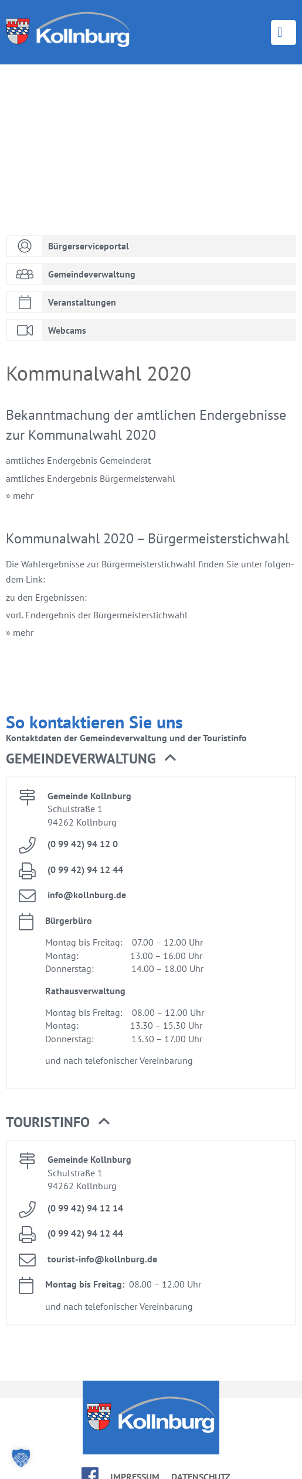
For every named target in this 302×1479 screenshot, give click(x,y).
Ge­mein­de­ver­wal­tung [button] (91, 759)
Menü (283, 32)
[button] (21, 1458)
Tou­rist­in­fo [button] (58, 1122)
